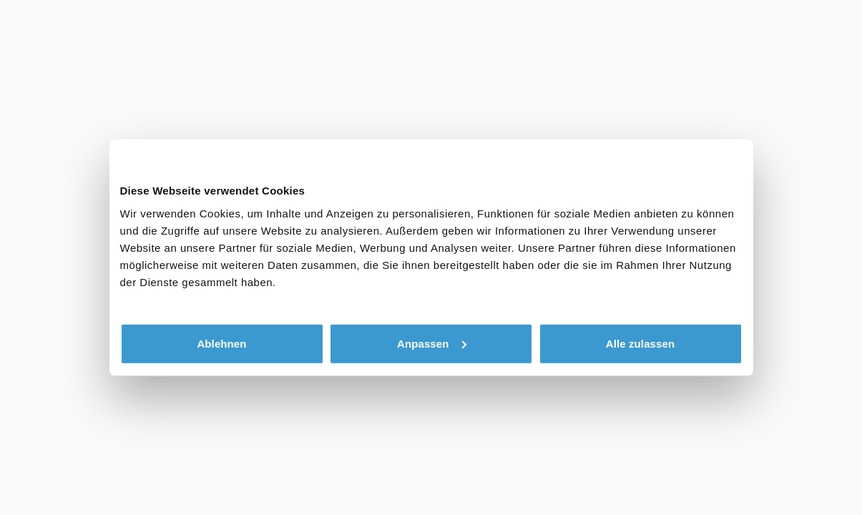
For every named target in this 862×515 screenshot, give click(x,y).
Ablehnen (221, 343)
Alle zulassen (640, 343)
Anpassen (431, 343)
